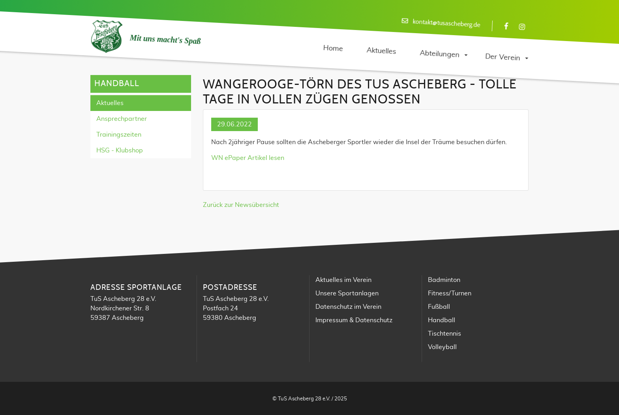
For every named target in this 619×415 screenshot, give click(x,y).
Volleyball (442, 347)
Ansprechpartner (121, 119)
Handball (441, 320)
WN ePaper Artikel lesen (247, 158)
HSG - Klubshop (119, 150)
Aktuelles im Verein (343, 280)
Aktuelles (110, 103)
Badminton (444, 280)
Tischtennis (444, 333)
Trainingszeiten (118, 134)
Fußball (439, 307)
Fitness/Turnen (449, 293)
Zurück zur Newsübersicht (241, 205)
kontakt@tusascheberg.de (446, 23)
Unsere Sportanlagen (347, 293)
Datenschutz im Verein (348, 307)
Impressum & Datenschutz (353, 320)
